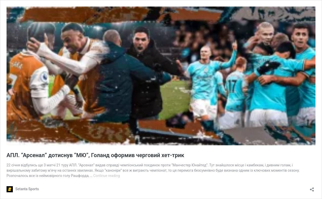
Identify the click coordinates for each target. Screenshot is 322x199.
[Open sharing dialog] (311, 188)
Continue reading (106, 176)
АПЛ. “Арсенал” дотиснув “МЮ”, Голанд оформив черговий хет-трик (96, 155)
